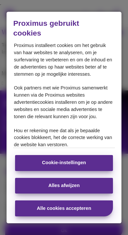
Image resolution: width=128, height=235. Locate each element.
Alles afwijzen (64, 185)
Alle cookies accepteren (64, 208)
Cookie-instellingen (64, 162)
